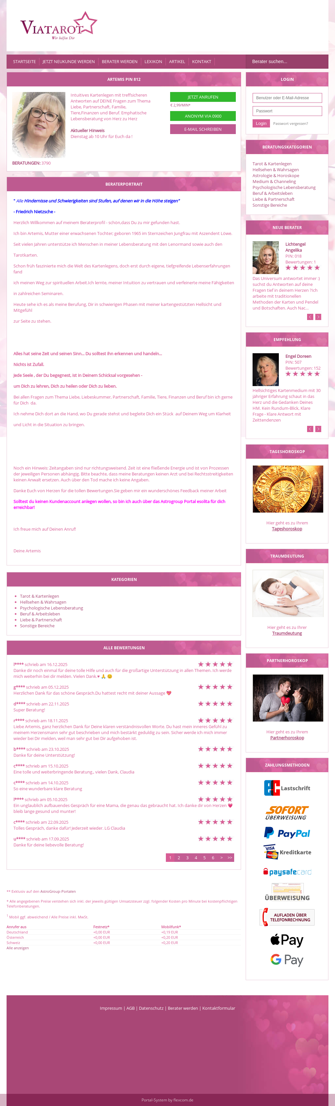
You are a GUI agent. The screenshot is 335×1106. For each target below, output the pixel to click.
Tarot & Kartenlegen (272, 164)
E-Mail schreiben (203, 129)
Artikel (177, 61)
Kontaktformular (218, 1008)
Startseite (24, 61)
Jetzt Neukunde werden (69, 61)
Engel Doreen (298, 356)
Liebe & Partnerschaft (274, 199)
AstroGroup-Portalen (58, 891)
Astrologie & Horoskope (276, 175)
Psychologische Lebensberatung (284, 187)
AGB (130, 1008)
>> (230, 858)
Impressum (111, 1008)
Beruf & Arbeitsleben (273, 193)
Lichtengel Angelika (295, 247)
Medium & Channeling (274, 181)
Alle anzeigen (18, 947)
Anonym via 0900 (203, 116)
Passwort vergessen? (290, 123)
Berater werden (120, 61)
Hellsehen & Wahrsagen (276, 170)
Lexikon (153, 61)
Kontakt (201, 61)
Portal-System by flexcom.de (167, 1100)
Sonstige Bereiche (270, 205)
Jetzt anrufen (203, 97)
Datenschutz (151, 1008)
